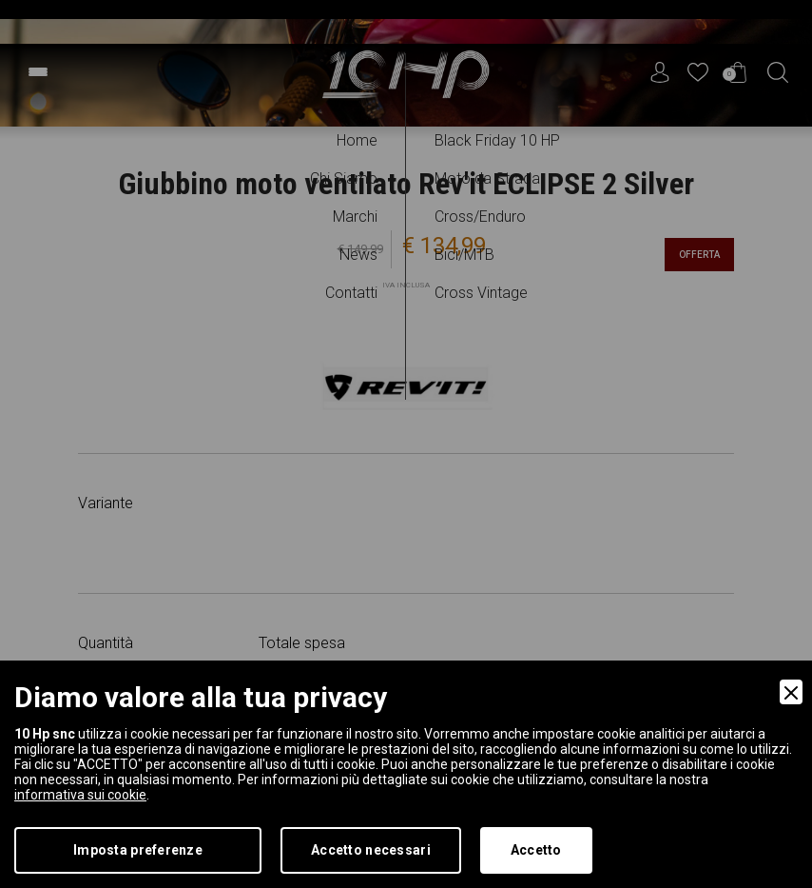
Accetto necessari (371, 850)
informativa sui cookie (80, 794)
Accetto (536, 850)
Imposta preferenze (138, 850)
